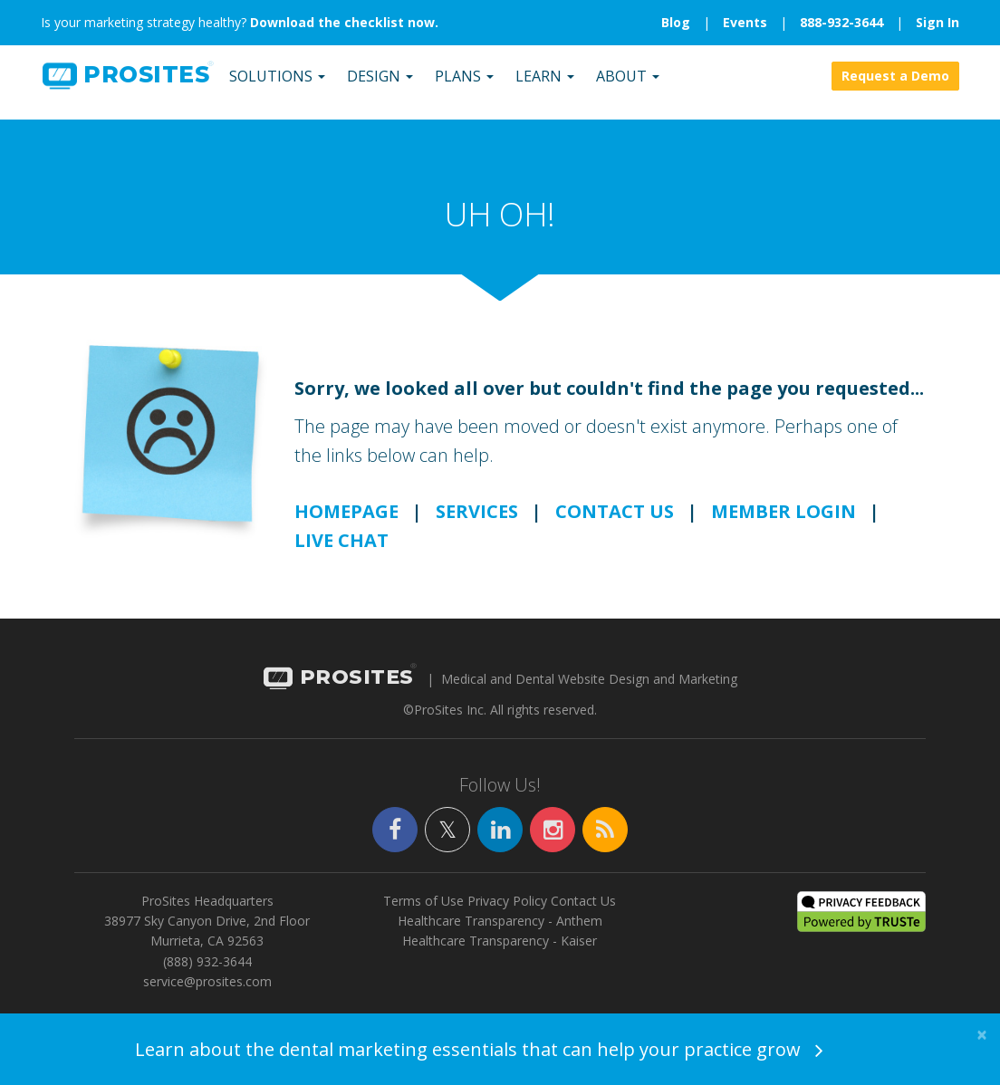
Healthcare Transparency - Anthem (500, 932)
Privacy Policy (507, 911)
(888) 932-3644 (207, 972)
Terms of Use (423, 911)
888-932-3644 (841, 22)
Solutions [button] (275, 86)
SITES (124, 86)
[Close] (981, 1034)
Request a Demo (895, 85)
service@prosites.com (207, 993)
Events (745, 22)
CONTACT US (614, 522)
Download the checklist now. (344, 22)
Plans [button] (462, 86)
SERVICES (477, 522)
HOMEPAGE (346, 522)
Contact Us (583, 911)
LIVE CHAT (341, 551)
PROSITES (339, 689)
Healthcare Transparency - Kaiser (499, 952)
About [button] (626, 86)
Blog (675, 22)
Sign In (937, 22)
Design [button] (378, 86)
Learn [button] (543, 86)
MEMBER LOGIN (783, 522)
